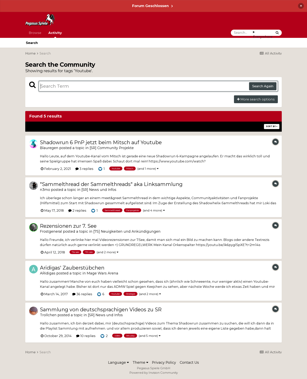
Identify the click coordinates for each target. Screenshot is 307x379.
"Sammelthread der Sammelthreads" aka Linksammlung (111, 184)
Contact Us (189, 362)
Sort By (271, 126)
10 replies (86, 336)
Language (118, 362)
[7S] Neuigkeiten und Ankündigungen (127, 231)
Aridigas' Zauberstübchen (72, 268)
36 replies (82, 294)
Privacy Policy (164, 362)
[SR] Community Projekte (112, 148)
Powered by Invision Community (153, 372)
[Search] (242, 33)
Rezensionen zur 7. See (68, 226)
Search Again (262, 86)
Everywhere (263, 37)
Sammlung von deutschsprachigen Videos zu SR (101, 309)
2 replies (77, 210)
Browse (35, 33)
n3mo (45, 190)
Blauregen (49, 148)
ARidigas (47, 273)
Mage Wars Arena (102, 273)
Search (32, 43)
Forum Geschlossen (150, 6)
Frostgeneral (51, 231)
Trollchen (48, 315)
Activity (55, 34)
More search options (256, 99)
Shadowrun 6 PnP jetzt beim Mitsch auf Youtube (101, 142)
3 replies (84, 169)
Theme (140, 362)
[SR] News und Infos (98, 190)
